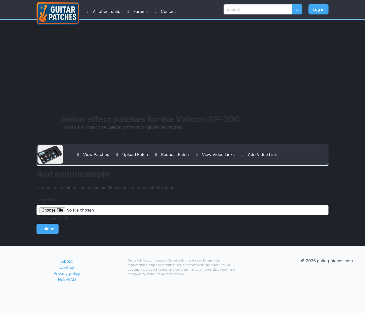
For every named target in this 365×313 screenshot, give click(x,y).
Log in (318, 9)
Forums (136, 11)
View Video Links (214, 154)
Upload (47, 228)
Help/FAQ (67, 279)
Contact (164, 11)
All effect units (102, 11)
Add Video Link (258, 154)
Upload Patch (131, 154)
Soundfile (45, 199)
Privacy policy (66, 273)
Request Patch (171, 154)
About (66, 261)
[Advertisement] (182, 67)
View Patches (92, 154)
